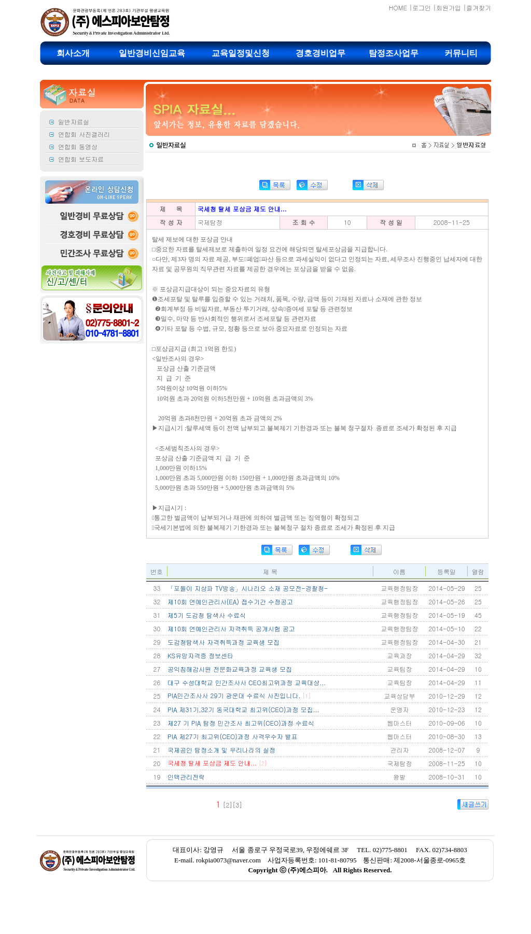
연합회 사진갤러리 (84, 134)
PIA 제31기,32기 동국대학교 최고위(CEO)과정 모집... (243, 709)
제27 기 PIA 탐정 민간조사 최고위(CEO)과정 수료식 (240, 722)
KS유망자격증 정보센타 (200, 655)
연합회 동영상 (77, 146)
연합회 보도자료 (81, 158)
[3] (237, 804)
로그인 (421, 7)
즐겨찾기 (478, 7)
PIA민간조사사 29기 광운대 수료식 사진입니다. (239, 695)
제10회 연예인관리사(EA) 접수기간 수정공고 (230, 601)
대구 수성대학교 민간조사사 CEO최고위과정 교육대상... (246, 682)
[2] (227, 804)
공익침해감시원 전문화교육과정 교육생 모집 (229, 668)
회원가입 (448, 7)
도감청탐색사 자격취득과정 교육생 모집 (223, 642)
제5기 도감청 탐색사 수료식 (206, 615)
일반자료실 (73, 121)
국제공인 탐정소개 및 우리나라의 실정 (221, 749)
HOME (398, 7)
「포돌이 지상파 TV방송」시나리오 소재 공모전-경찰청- (247, 588)
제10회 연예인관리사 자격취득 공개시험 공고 (231, 628)
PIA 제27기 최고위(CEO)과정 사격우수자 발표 (232, 736)
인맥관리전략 (186, 776)
